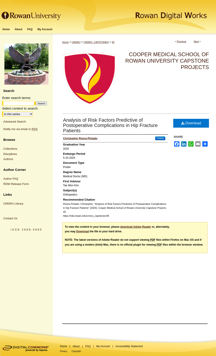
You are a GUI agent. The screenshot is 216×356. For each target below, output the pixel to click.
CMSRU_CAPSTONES (96, 42)
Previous (181, 41)
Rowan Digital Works (139, 12)
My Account (103, 346)
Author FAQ (10, 178)
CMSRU (76, 42)
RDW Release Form (16, 184)
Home (65, 42)
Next (196, 41)
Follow (160, 138)
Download (191, 123)
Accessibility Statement (129, 346)
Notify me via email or (20, 129)
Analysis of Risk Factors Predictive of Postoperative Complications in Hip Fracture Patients (110, 125)
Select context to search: (20, 108)
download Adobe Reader (135, 226)
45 (113, 42)
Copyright (76, 351)
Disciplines (10, 154)
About (76, 346)
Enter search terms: (16, 98)
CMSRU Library (13, 203)
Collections (10, 148)
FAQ (88, 346)
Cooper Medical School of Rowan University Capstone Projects (167, 60)
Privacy (63, 351)
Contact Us (10, 218)
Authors (8, 159)
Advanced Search (14, 121)
